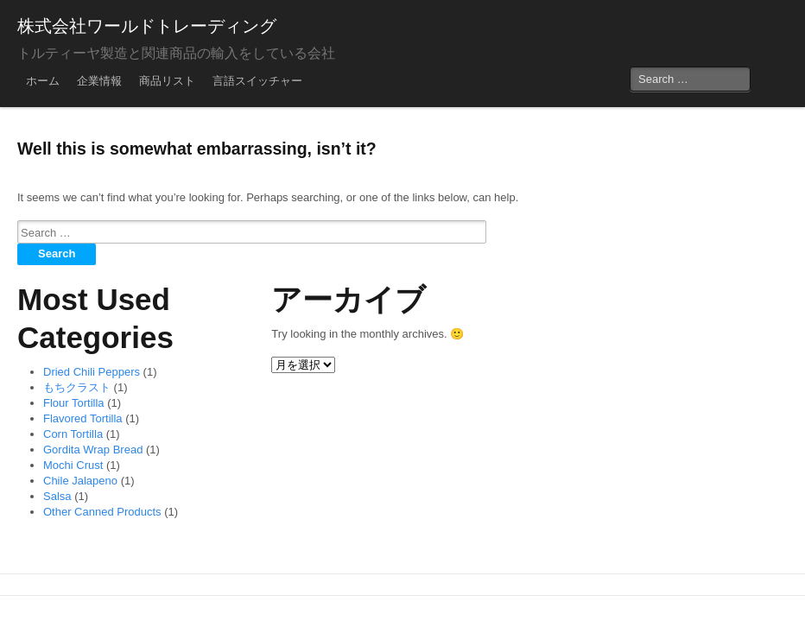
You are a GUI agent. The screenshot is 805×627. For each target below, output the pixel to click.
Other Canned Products (102, 511)
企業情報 (99, 80)
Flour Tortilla (74, 402)
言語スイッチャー (257, 80)
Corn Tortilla (73, 434)
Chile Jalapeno (80, 480)
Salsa (57, 496)
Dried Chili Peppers (91, 371)
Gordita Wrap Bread (93, 449)
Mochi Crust (73, 465)
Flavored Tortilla (83, 418)
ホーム (43, 80)
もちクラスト (77, 387)
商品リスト (167, 80)
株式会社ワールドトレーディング (146, 25)
